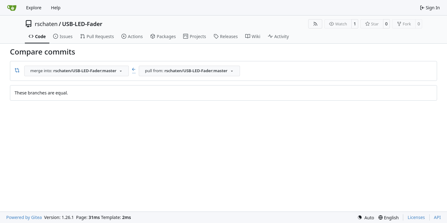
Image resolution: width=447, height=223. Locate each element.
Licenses (416, 217)
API (437, 217)
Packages (163, 36)
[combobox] (76, 71)
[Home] (11, 7)
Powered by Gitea (24, 217)
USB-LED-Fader (82, 24)
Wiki (252, 36)
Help (56, 8)
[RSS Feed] (315, 23)
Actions (132, 36)
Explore (33, 8)
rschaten (46, 24)
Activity (278, 36)
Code (37, 36)
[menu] (365, 218)
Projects (194, 36)
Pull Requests (97, 36)
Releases (226, 36)
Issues (62, 36)
